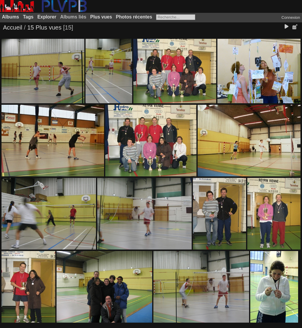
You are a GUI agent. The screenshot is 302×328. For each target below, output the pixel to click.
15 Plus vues (44, 27)
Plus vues (101, 16)
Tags (28, 16)
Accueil (12, 27)
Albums (10, 16)
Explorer (46, 16)
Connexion (290, 17)
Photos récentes (134, 16)
